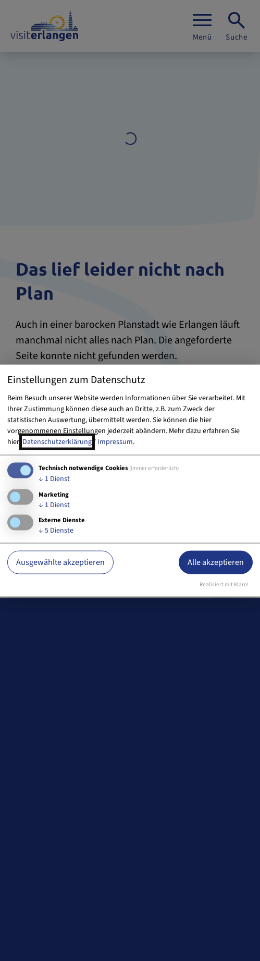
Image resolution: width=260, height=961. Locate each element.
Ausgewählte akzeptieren (60, 562)
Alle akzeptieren (216, 562)
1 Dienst (54, 478)
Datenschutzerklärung (57, 441)
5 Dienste (56, 530)
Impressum (115, 441)
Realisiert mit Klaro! (224, 584)
